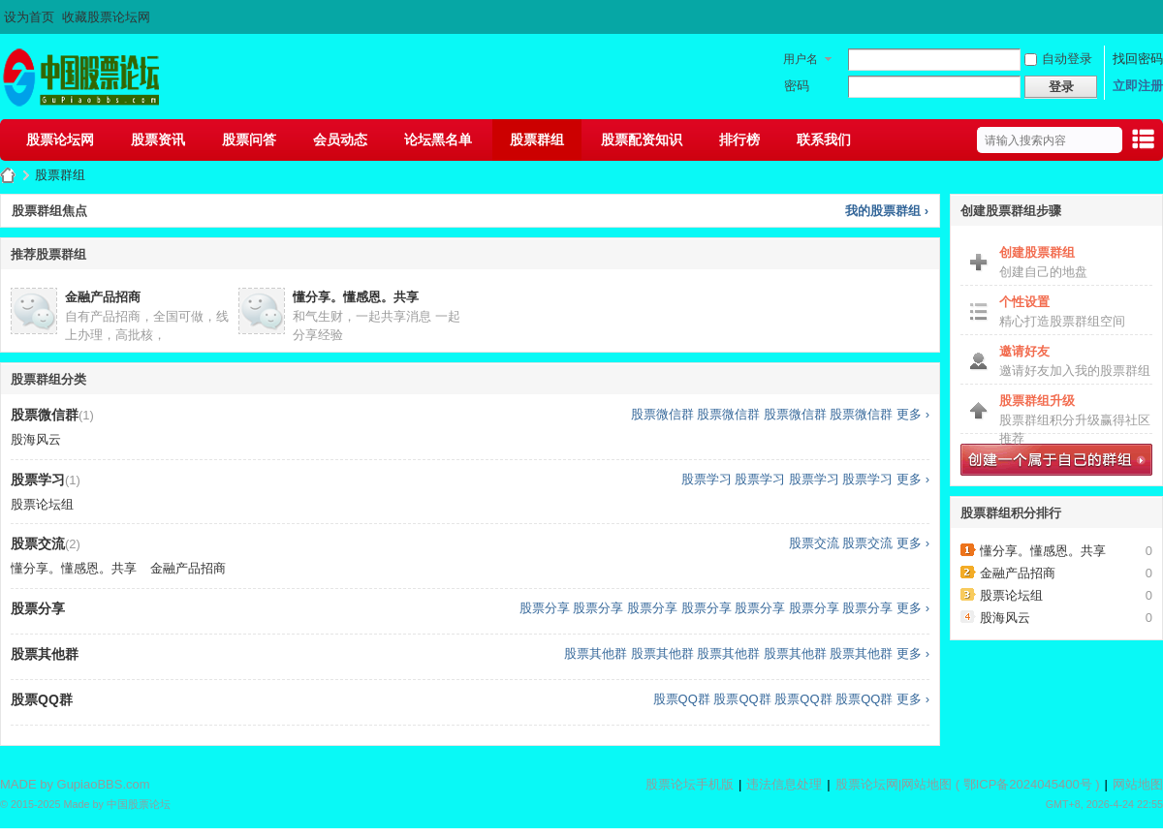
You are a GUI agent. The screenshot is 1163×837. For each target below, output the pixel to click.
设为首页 (29, 17)
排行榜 (739, 139)
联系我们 (824, 139)
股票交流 (814, 543)
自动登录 (1058, 58)
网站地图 (926, 784)
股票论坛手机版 (689, 784)
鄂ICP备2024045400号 (1027, 784)
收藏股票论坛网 (106, 17)
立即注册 (1138, 85)
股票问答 (249, 139)
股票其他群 (595, 653)
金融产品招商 (103, 297)
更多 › (912, 414)
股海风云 (36, 439)
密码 (796, 85)
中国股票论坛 (139, 804)
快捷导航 (1142, 142)
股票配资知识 (641, 139)
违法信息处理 (784, 784)
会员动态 (340, 139)
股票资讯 (158, 139)
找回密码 (1138, 58)
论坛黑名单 (438, 139)
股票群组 (537, 139)
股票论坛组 (42, 504)
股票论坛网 (60, 139)
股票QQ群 (681, 699)
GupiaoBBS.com (103, 784)
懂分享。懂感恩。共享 (356, 297)
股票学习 (706, 479)
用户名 (800, 59)
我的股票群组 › (886, 210)
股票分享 (544, 608)
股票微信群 (662, 414)
